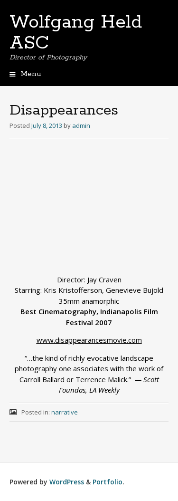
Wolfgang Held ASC (75, 32)
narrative (64, 412)
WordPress (66, 481)
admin (81, 125)
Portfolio (107, 481)
